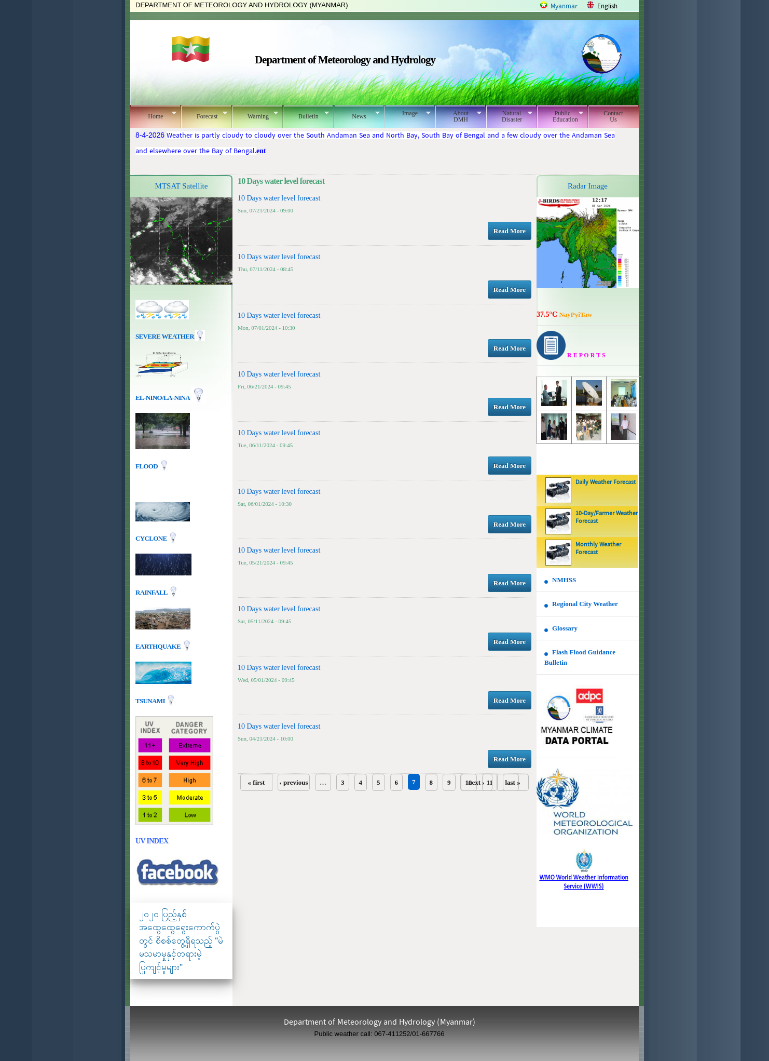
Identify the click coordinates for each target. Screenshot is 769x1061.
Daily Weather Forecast (605, 482)
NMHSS (564, 580)
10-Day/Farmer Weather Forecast (606, 517)
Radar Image (588, 186)
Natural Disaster (509, 116)
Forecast (204, 115)
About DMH (458, 116)
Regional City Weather (585, 604)
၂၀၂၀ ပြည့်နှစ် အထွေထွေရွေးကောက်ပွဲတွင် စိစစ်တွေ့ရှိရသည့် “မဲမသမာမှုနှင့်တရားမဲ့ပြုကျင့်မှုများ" (181, 940)
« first (256, 782)
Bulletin (306, 115)
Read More (509, 231)
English (607, 6)
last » (512, 782)
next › (476, 782)
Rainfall (152, 592)
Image (407, 113)
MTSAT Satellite (181, 186)
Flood (147, 466)
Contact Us (613, 116)
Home (153, 115)
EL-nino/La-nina (162, 397)
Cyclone (151, 538)
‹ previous (293, 782)
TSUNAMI (150, 700)
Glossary (565, 628)
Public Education (560, 116)
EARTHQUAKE (158, 646)
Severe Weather (170, 336)
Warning (255, 115)
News (357, 115)
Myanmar (564, 6)
